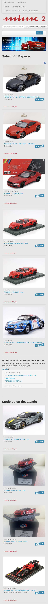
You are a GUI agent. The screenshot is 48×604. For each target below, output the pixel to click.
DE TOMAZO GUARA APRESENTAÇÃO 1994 (20, 375)
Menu (39, 33)
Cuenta (6, 6)
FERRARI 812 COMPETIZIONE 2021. (17, 439)
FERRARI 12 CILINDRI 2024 (13, 193)
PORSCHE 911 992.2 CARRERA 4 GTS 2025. (19, 144)
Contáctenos (22, 2)
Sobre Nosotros (9, 2)
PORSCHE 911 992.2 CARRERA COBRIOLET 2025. (22, 97)
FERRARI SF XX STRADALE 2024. (16, 541)
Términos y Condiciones (12, 11)
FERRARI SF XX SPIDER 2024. (15, 490)
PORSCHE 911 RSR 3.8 (13, 381)
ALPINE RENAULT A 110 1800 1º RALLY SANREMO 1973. (24, 343)
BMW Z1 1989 (10, 378)
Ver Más (5, 369)
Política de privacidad (30, 11)
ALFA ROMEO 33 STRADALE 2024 (16, 243)
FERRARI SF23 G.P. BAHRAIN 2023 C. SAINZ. (20, 590)
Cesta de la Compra (19, 6)
